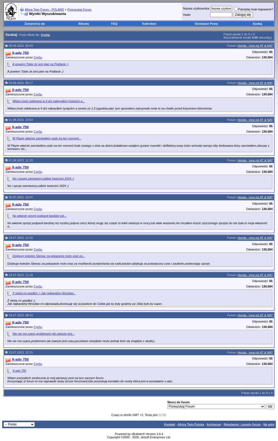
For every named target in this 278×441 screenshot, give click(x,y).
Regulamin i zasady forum (242, 424)
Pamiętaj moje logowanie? (253, 9)
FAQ (114, 23)
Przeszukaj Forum (79, 9)
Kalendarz (149, 23)
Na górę (268, 424)
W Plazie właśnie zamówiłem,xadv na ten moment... (46, 138)
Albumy (83, 23)
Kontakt (169, 424)
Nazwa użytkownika (196, 8)
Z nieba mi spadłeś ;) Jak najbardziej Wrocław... (43, 293)
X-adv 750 (19, 370)
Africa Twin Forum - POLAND (44, 9)
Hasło (187, 14)
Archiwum (214, 424)
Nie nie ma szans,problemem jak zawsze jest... (43, 333)
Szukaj (257, 23)
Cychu (38, 57)
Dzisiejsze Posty (206, 23)
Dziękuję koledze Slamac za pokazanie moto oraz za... (48, 256)
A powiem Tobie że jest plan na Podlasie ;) (40, 64)
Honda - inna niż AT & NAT (255, 45)
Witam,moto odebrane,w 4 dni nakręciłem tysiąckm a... (48, 101)
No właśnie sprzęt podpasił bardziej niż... (39, 215)
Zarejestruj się (34, 23)
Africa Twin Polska (191, 424)
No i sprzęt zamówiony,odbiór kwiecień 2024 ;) (43, 178)
